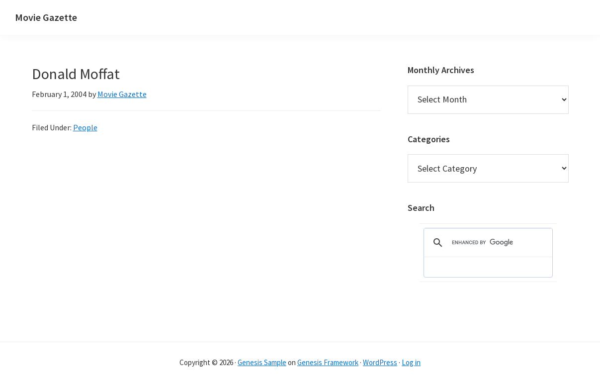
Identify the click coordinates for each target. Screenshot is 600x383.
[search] (486, 243)
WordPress (380, 362)
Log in (411, 362)
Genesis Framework (327, 362)
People (85, 127)
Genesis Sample (262, 362)
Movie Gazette (46, 17)
